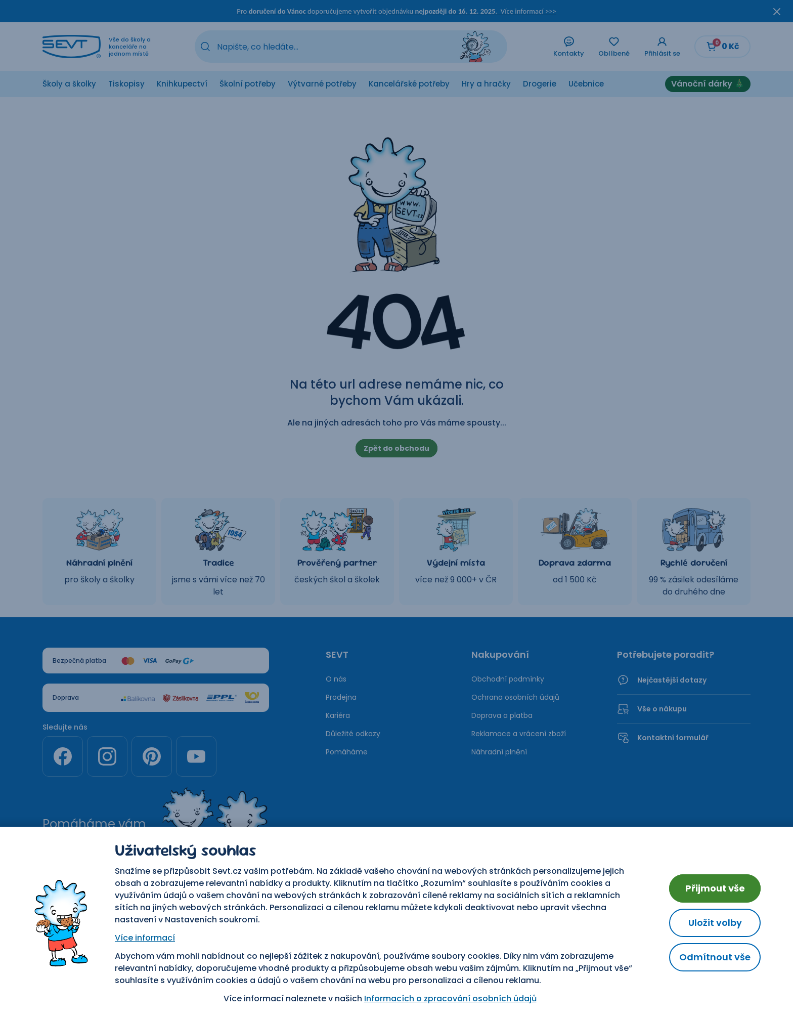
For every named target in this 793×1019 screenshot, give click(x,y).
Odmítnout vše (715, 957)
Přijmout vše (715, 888)
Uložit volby (715, 922)
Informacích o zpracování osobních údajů (450, 998)
